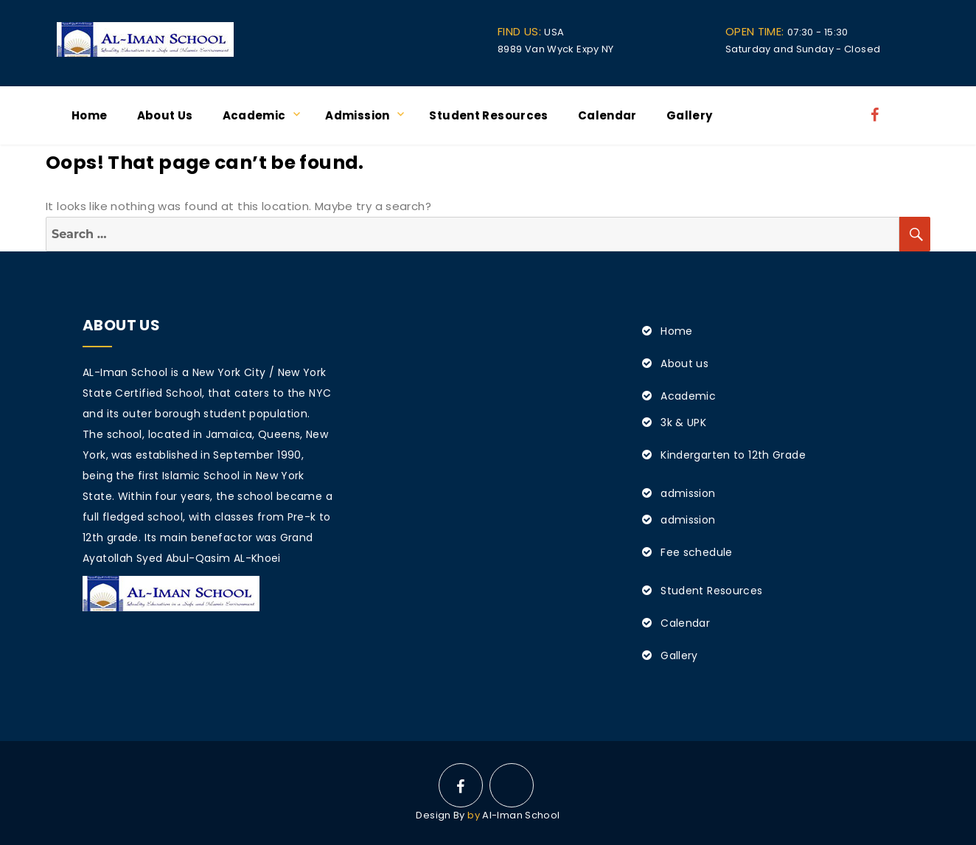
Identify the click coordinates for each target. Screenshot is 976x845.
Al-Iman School (521, 815)
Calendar (607, 115)
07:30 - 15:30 (786, 32)
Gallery (689, 115)
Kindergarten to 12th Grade (733, 455)
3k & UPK (683, 422)
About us (165, 115)
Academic (254, 115)
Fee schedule (696, 552)
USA (531, 32)
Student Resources (488, 115)
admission (357, 115)
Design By (440, 815)
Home (90, 115)
